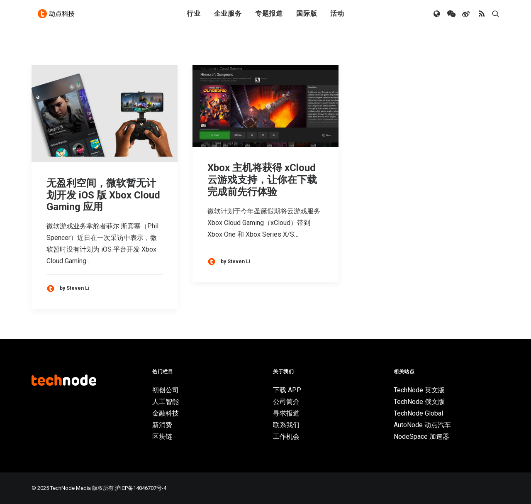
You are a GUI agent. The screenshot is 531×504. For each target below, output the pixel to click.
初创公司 (165, 390)
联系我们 (286, 425)
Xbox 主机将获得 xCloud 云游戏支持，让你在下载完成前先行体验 (262, 180)
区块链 (162, 436)
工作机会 (286, 436)
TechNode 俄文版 (419, 402)
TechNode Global (418, 413)
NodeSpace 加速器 (421, 436)
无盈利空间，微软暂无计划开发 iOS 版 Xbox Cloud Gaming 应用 (103, 195)
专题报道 (269, 18)
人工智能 (165, 402)
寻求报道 (286, 413)
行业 (194, 18)
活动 (337, 18)
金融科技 (165, 413)
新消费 (162, 425)
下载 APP (287, 390)
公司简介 (286, 402)
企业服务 (228, 18)
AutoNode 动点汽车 (422, 425)
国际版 (306, 18)
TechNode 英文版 (419, 390)
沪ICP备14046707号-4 (140, 488)
